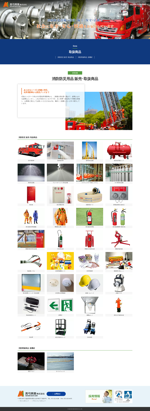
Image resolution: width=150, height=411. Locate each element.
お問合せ (56, 394)
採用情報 (143, 4)
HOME (105, 4)
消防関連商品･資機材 (85, 57)
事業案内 (114, 4)
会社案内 (133, 4)
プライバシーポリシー (38, 401)
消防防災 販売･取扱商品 (65, 57)
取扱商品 (124, 4)
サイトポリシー (23, 401)
